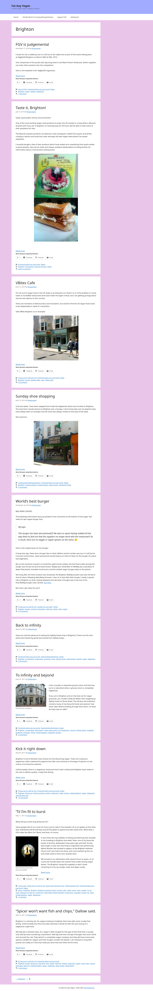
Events (16, 17)
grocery (72, 730)
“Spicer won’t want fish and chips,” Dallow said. (56, 911)
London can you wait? (45, 607)
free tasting (29, 267)
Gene (18, 893)
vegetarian (91, 659)
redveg (55, 609)
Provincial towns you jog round (38, 89)
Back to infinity (28, 625)
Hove (53, 659)
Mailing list (75, 17)
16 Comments (23, 798)
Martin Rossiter (58, 893)
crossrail (33, 609)
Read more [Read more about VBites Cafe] (20, 364)
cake (64, 890)
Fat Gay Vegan (21, 6)
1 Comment (22, 94)
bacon (20, 890)
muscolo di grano (40, 267)
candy (69, 890)
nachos (47, 793)
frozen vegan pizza (50, 730)
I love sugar (22, 886)
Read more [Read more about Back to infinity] (20, 643)
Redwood (19, 733)
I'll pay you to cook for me (27, 378)
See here (47, 582)
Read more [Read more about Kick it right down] (20, 777)
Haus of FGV (22, 89)
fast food (42, 964)
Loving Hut (39, 893)
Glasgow (23, 893)
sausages (26, 733)
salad (61, 793)
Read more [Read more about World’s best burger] (20, 593)
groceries (47, 659)
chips (79, 890)
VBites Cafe (25, 282)
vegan (27, 92)
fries (47, 964)
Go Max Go (31, 893)
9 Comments (22, 968)
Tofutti (33, 733)
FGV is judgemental (32, 44)
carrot (74, 890)
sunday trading (42, 485)
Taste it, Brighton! (31, 107)
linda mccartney (38, 793)
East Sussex (39, 730)
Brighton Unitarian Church (47, 890)
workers (58, 733)
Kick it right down (31, 748)
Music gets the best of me (55, 886)
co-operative (29, 659)
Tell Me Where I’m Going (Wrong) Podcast (38, 17)
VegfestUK (40, 92)
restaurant (55, 793)
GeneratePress (89, 988)
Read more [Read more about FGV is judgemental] (20, 76)
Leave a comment (24, 269)
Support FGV (61, 17)
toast (92, 893)
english (84, 890)
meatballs (90, 730)
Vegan (52, 89)
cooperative (39, 659)
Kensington (41, 609)
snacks (78, 964)
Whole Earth (69, 966)
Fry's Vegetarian (63, 730)
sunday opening (31, 485)
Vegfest (33, 92)
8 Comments (22, 382)
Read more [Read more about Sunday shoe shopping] (20, 469)
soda (83, 964)
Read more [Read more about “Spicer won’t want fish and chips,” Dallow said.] (20, 948)
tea (88, 893)
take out (26, 966)
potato (52, 964)
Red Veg (49, 609)
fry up (89, 890)
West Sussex (60, 966)
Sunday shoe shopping (35, 396)
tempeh (79, 659)
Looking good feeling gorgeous (29, 483)
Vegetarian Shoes (65, 485)
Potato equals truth (72, 886)
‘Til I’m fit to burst (31, 811)
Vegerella (51, 733)
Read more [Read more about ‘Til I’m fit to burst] (45, 872)
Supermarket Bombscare (49, 657)
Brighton (21, 92)
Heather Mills (35, 380)
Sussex (66, 793)
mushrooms (69, 893)
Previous (20, 979)
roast (43, 380)
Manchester (48, 893)
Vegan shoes (53, 485)
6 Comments (22, 735)
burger (27, 380)
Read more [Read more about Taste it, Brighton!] (20, 251)
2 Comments (22, 487)
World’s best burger (32, 501)
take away (19, 966)
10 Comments (23, 611)
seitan (49, 267)
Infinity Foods (60, 659)
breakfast (26, 890)
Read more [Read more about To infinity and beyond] (20, 714)
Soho (60, 609)
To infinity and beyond (35, 675)
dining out (29, 793)
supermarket (70, 659)
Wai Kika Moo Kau (22, 796)
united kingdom (41, 733)
